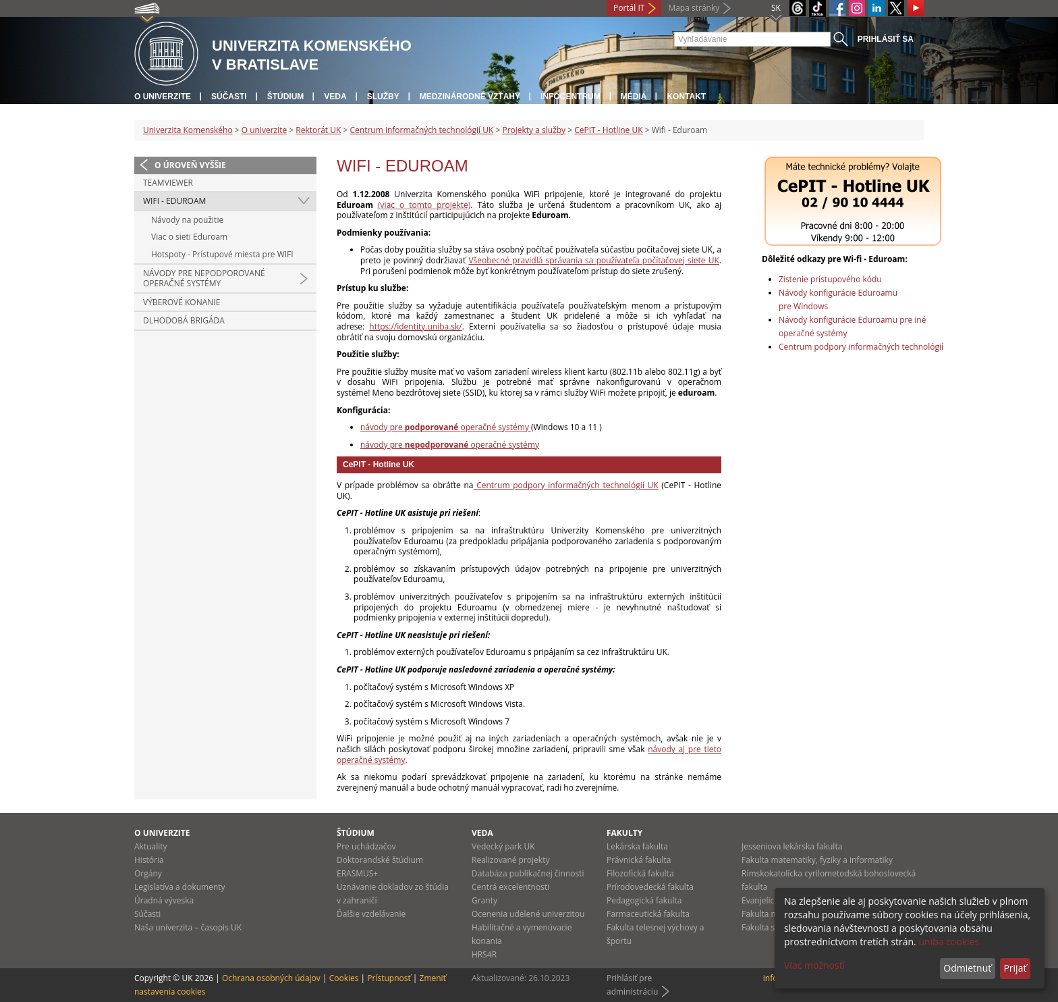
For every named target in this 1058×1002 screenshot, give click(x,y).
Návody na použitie (187, 220)
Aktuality (150, 846)
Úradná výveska (164, 900)
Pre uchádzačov (366, 846)
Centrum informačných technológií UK (421, 130)
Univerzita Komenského (188, 130)
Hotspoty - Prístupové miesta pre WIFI (222, 254)
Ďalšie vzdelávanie (371, 914)
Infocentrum (570, 96)
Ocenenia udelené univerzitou (528, 914)
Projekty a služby (533, 130)
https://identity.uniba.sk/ (415, 326)
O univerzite (162, 96)
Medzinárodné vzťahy (470, 96)
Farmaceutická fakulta (648, 914)
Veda (335, 96)
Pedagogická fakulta (644, 900)
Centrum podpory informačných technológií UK (566, 485)
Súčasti (229, 96)
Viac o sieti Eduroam (189, 236)
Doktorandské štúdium (380, 860)
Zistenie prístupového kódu (830, 279)
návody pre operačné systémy (445, 427)
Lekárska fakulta (637, 846)
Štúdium (285, 96)
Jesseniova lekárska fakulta (792, 846)
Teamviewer (168, 182)
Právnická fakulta (639, 860)
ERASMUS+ (357, 873)
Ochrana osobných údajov (271, 978)
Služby (383, 96)
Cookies (344, 978)
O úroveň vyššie (190, 165)
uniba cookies (948, 941)
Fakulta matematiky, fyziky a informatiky (817, 860)
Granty (484, 900)
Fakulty (624, 833)
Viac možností (814, 965)
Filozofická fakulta (640, 873)
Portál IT (628, 8)
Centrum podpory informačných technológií (861, 346)
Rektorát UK (318, 130)
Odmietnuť (967, 967)
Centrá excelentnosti (510, 887)
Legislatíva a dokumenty (179, 887)
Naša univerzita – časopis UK (188, 927)
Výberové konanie (181, 302)
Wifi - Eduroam (174, 201)
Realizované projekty (510, 860)
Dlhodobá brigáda (184, 320)
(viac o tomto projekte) (424, 205)
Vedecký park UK (503, 846)
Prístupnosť (388, 978)
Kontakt (686, 96)
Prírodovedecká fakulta (650, 887)
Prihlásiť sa (886, 39)
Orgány (148, 873)
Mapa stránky (693, 8)
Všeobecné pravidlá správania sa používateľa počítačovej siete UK (593, 260)
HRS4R (484, 954)
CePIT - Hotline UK (608, 130)
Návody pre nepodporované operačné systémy (204, 278)
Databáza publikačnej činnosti (528, 873)
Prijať (1014, 967)
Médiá (634, 96)
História (149, 860)
